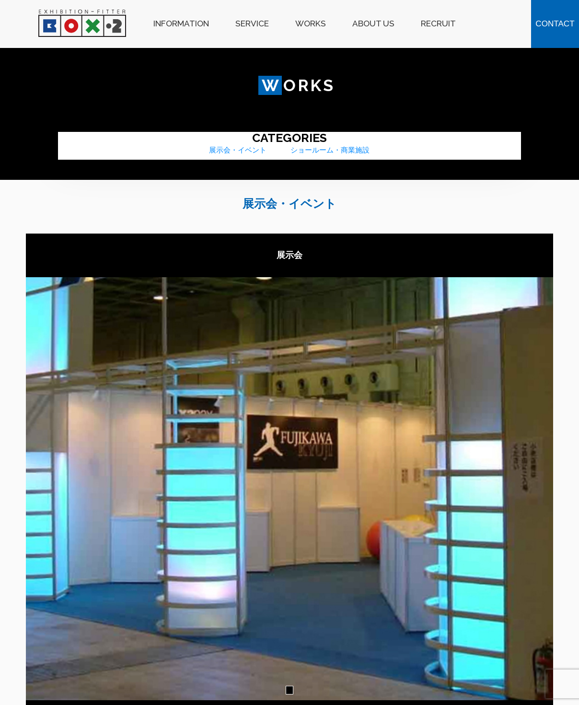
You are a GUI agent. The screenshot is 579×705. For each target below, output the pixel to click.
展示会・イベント (237, 150)
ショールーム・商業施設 (330, 150)
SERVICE (252, 23)
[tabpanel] (289, 488)
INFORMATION (181, 23)
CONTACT (554, 23)
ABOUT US (373, 23)
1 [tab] (289, 690)
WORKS (310, 23)
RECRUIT (438, 23)
